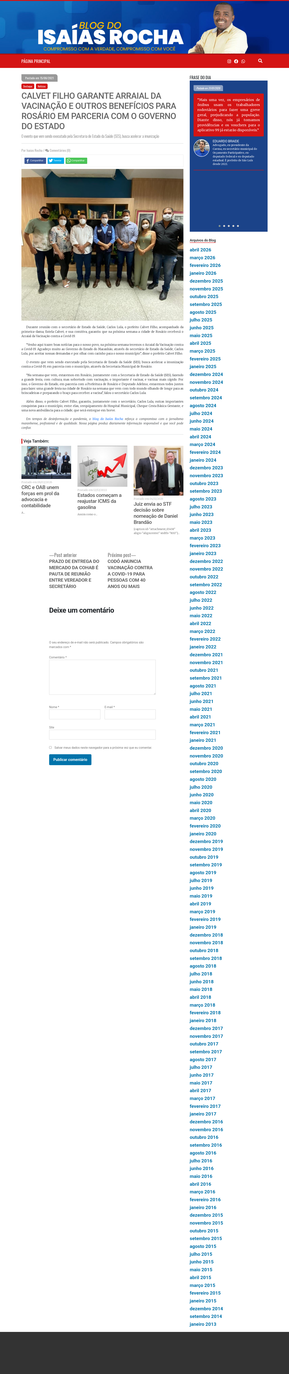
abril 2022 (200, 623)
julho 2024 (201, 413)
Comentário (58, 657)
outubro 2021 (204, 670)
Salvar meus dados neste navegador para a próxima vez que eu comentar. (103, 747)
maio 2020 (201, 802)
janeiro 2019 (203, 927)
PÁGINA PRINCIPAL (35, 61)
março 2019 (202, 911)
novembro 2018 (206, 942)
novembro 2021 (206, 662)
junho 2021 (202, 701)
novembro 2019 (206, 849)
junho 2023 (202, 514)
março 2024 (202, 444)
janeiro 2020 (203, 834)
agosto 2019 (203, 872)
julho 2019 (201, 880)
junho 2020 (202, 794)
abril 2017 (200, 1090)
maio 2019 (201, 896)
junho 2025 (202, 327)
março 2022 (202, 631)
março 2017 (202, 1098)
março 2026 (202, 257)
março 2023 (202, 538)
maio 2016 (201, 1176)
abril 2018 (200, 997)
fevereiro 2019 (205, 919)
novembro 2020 (206, 756)
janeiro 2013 (203, 1324)
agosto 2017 (203, 1059)
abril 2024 (200, 437)
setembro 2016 (206, 1145)
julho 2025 (201, 320)
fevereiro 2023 (205, 545)
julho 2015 (201, 1254)
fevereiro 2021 (205, 732)
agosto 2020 (203, 779)
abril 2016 (200, 1184)
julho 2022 (201, 600)
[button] (219, 226)
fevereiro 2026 (205, 265)
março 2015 (202, 1285)
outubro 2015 (204, 1231)
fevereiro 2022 (205, 639)
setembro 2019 (206, 865)
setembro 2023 (206, 491)
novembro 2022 (206, 569)
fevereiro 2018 (205, 1012)
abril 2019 (200, 904)
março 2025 (202, 351)
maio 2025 (201, 335)
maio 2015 (201, 1269)
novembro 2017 (206, 1036)
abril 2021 (200, 717)
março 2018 (202, 1005)
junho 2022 (202, 608)
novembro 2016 (206, 1129)
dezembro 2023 (206, 468)
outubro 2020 (204, 763)
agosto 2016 (203, 1153)
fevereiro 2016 (205, 1199)
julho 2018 (201, 974)
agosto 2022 (203, 592)
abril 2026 (200, 250)
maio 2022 (201, 615)
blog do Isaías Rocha (108, 419)
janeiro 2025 (203, 366)
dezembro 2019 (206, 841)
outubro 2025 (204, 296)
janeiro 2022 (203, 647)
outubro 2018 (204, 950)
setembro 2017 (206, 1051)
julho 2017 (201, 1067)
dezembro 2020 (206, 748)
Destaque (27, 86)
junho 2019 (202, 888)
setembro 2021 (206, 678)
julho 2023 (201, 507)
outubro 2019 (204, 857)
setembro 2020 (206, 771)
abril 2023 (200, 530)
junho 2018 (202, 981)
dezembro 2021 (206, 654)
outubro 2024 (204, 390)
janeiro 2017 (203, 1114)
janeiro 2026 (203, 273)
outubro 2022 (204, 577)
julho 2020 (201, 787)
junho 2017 (202, 1075)
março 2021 (202, 724)
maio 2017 (201, 1083)
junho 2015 (202, 1262)
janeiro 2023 (203, 553)
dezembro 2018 (206, 935)
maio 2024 (201, 429)
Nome (54, 707)
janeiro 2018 (203, 1020)
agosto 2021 (203, 686)
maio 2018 (201, 989)
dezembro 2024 (206, 374)
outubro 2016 (204, 1137)
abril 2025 (200, 343)
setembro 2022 (206, 584)
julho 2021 (201, 693)
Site (51, 727)
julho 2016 (201, 1161)
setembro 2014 (206, 1316)
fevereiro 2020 (205, 826)
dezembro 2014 (206, 1308)
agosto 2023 (203, 499)
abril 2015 (200, 1277)
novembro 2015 (206, 1223)
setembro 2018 (206, 958)
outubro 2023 (204, 483)
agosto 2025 (203, 312)
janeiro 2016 (203, 1207)
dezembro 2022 (206, 561)
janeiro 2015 (203, 1301)
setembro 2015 (206, 1238)
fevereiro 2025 (205, 359)
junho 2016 (202, 1168)
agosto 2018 (203, 966)
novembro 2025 (206, 289)
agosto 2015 (203, 1246)
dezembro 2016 (206, 1121)
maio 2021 (201, 709)
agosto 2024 (203, 405)
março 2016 (202, 1192)
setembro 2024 (206, 397)
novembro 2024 (206, 382)
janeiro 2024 (203, 460)
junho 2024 (202, 421)
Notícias (42, 86)
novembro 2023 (206, 475)
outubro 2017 (204, 1044)
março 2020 (202, 818)
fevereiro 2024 (205, 452)
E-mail (110, 707)
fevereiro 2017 (205, 1106)
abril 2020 (200, 810)
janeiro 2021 (203, 740)
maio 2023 (201, 522)
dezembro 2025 (206, 281)
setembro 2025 (206, 304)
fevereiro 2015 (205, 1293)
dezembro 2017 (206, 1028)
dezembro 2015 (206, 1215)
